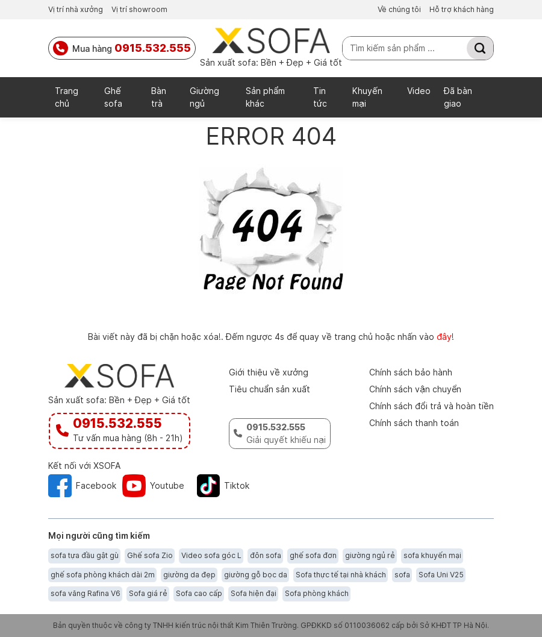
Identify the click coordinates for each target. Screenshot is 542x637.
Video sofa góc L (211, 555)
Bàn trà (158, 97)
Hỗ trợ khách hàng (461, 9)
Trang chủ (66, 97)
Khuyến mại (367, 97)
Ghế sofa (113, 97)
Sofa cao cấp (199, 593)
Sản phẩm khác (265, 97)
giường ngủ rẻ (370, 555)
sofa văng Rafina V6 (85, 593)
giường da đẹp (189, 574)
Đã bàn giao (458, 97)
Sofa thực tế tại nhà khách (341, 574)
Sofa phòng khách (317, 593)
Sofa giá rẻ (148, 593)
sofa (402, 574)
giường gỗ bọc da (255, 574)
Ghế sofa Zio (150, 555)
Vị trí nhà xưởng (75, 9)
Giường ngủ (204, 97)
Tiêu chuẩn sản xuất (269, 389)
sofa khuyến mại (432, 555)
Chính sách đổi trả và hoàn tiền (431, 406)
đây (444, 336)
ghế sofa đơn (313, 555)
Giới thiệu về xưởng (268, 372)
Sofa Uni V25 (441, 574)
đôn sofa (265, 555)
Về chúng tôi (399, 9)
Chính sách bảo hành (410, 372)
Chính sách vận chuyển (415, 389)
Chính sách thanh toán (414, 423)
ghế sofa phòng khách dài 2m (103, 574)
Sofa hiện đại (253, 593)
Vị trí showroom (139, 9)
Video (419, 91)
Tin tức (320, 97)
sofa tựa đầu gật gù (85, 555)
